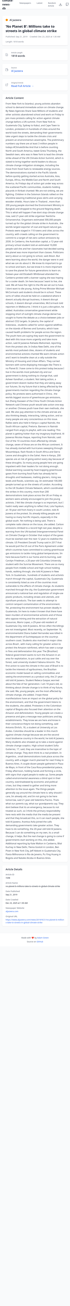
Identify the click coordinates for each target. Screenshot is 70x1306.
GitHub (40, 941)
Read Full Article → (22, 86)
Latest (39, 3)
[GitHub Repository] (67, 4)
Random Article (52, 4)
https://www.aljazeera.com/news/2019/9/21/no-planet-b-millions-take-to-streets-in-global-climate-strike (35, 921)
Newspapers (25, 3)
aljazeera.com (12, 911)
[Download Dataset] (60, 4)
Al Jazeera (17, 71)
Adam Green (43, 937)
